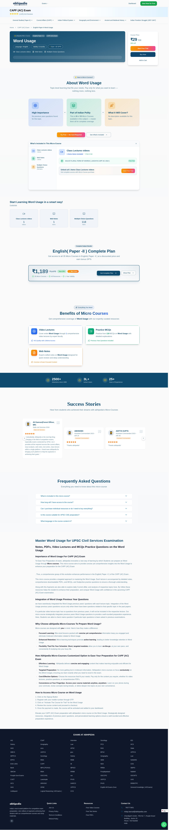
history (12, 744)
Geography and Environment (90, 20)
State (132, 748)
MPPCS (13, 756)
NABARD (133, 760)
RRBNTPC (134, 783)
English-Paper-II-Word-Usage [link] (43, 27)
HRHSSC (43, 783)
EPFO (12, 760)
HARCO (73, 783)
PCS (102, 744)
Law (72, 744)
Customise (13, 205)
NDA (102, 764)
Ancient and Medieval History (115, 20)
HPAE (42, 787)
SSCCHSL (44, 776)
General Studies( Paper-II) (23, 20)
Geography (44, 744)
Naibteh (133, 772)
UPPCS (133, 752)
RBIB (72, 760)
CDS (132, 764)
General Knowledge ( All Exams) (141, 787)
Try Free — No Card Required (71, 135)
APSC (73, 748)
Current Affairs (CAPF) (45, 20)
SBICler (13, 772)
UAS (132, 779)
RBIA (42, 760)
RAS (102, 748)
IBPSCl (73, 768)
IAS (11, 740)
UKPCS (43, 752)
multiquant (13, 791)
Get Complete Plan (108, 273)
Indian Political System (66, 20)
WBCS (12, 752)
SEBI (102, 760)
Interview (74, 740)
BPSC (102, 752)
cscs (41, 748)
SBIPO (132, 768)
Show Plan (128, 273)
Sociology (103, 740)
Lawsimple (44, 779)
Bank (12, 768)
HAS (12, 748)
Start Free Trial (143, 48)
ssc (72, 776)
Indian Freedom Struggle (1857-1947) (144, 20)
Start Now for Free (148, 3)
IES (131, 740)
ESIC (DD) (14, 764)
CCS (72, 791)
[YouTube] (12, 821)
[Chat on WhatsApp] (163, 824)
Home (12, 27)
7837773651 (129, 808)
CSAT (42, 740)
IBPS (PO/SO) (45, 768)
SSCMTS (133, 776)
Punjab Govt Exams (17, 776)
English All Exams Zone (108, 787)
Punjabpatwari (105, 772)
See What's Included (98, 135)
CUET (12, 779)
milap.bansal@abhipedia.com (135, 812)
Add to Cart (143, 60)
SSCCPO (103, 776)
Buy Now (143, 54)
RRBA (102, 768)
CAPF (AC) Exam (23, 27)
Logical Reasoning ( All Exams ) (51, 791)
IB (71, 764)
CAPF (42, 764)
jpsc (72, 752)
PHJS (72, 779)
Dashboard (132, 3)
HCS (132, 744)
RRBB (73, 772)
